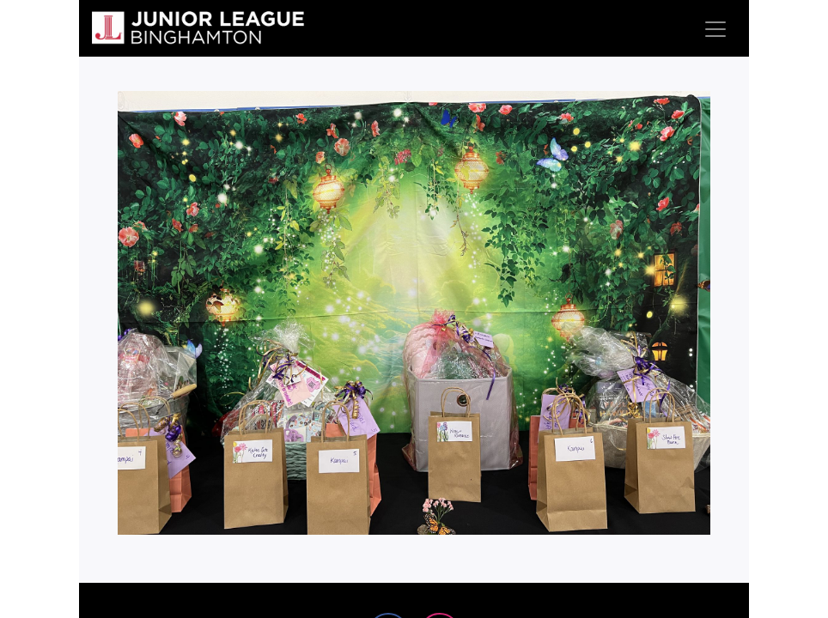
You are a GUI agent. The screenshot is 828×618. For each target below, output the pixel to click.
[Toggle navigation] (715, 28)
